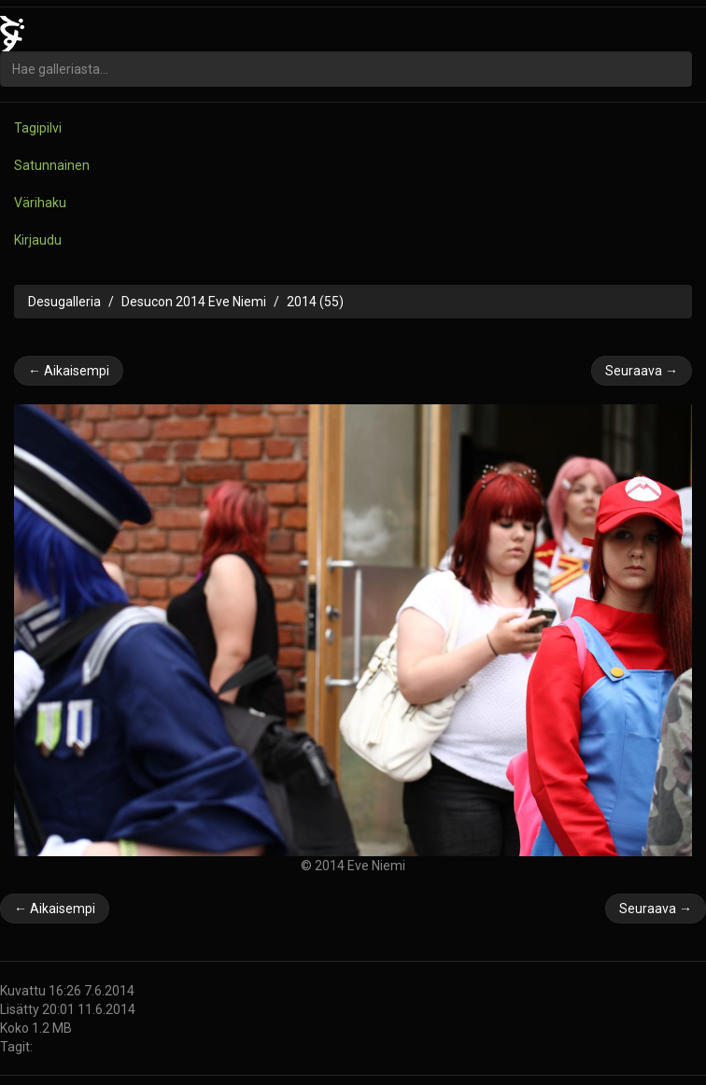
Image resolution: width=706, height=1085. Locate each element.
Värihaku (40, 202)
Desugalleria (64, 301)
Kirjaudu (38, 239)
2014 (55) (315, 301)
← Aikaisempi (68, 370)
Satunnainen (52, 165)
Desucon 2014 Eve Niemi (193, 301)
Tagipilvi (38, 127)
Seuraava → (641, 370)
